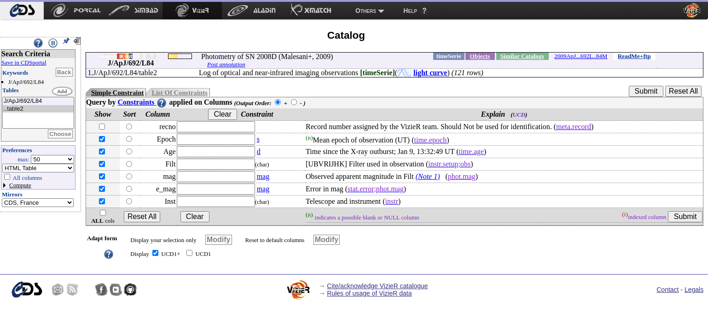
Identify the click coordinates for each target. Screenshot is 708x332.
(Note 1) (428, 176)
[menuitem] (22, 10)
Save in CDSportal (23, 62)
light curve (430, 73)
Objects (480, 56)
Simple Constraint (117, 92)
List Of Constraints (179, 92)
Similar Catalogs (522, 56)
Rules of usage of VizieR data (369, 293)
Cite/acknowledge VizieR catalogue (377, 286)
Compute (20, 185)
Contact (667, 289)
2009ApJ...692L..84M (580, 56)
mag (263, 176)
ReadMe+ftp (634, 56)
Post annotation (226, 64)
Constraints (142, 102)
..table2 (38, 109)
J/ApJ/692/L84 (38, 101)
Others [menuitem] (365, 10)
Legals (694, 289)
